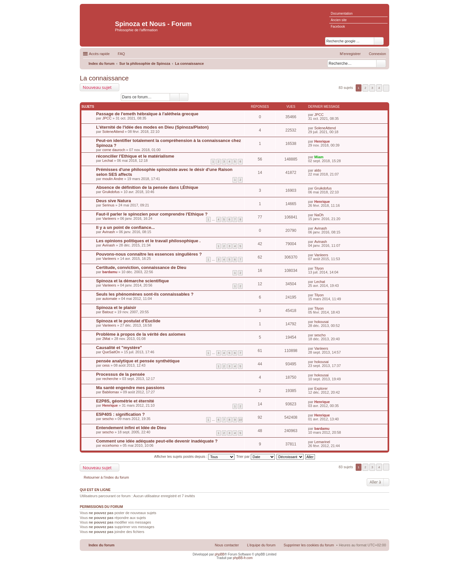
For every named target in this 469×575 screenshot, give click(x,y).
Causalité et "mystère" (119, 347)
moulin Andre (112, 179)
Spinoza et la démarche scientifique (132, 280)
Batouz (107, 312)
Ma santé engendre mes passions (130, 387)
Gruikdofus (111, 192)
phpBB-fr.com (243, 558)
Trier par (255, 456)
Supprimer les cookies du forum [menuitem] (309, 545)
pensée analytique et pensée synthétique (138, 360)
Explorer (321, 388)
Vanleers (109, 218)
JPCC (107, 118)
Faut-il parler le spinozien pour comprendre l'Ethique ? (151, 214)
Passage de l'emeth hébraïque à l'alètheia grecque (147, 113)
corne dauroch (113, 150)
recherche (110, 379)
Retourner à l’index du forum (106, 477)
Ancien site (339, 20)
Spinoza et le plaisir (116, 307)
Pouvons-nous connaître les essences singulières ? (149, 254)
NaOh (319, 215)
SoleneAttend (113, 131)
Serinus (108, 205)
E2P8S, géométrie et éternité (125, 401)
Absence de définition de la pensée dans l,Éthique (147, 187)
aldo (317, 170)
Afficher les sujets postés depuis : (194, 456)
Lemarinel (322, 442)
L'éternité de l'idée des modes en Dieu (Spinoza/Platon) (152, 127)
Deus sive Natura (113, 200)
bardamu (109, 272)
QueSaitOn (111, 352)
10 (240, 419)
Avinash (108, 232)
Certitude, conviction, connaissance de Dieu (141, 267)
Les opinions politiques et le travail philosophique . (148, 240)
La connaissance (104, 78)
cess (106, 365)
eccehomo (110, 445)
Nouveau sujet (97, 87)
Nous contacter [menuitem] (227, 545)
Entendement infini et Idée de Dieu (131, 427)
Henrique (322, 141)
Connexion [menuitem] (377, 54)
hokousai (321, 322)
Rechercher (381, 63)
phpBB (219, 554)
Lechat (107, 160)
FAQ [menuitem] (121, 54)
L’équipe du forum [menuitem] (261, 545)
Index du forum (101, 545)
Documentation (341, 13)
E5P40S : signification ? (120, 414)
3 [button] (372, 88)
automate (109, 299)
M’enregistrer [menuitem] (350, 54)
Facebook (338, 26)
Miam (318, 157)
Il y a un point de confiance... (125, 227)
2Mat (106, 339)
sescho (320, 335)
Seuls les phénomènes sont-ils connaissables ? (144, 294)
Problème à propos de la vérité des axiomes (141, 334)
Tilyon (319, 268)
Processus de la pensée (120, 374)
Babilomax (110, 392)
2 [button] (365, 88)
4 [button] (379, 88)
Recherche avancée (183, 97)
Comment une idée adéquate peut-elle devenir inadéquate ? (157, 441)
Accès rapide (99, 54)
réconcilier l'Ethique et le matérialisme (135, 156)
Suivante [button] (386, 88)
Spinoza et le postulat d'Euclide (128, 320)
